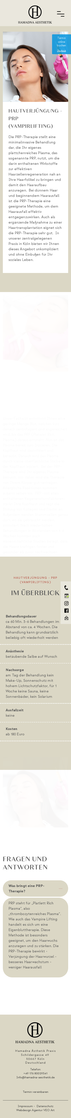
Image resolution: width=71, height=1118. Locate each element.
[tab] (35, 888)
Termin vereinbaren (35, 1092)
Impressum (26, 1106)
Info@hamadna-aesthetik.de (35, 1077)
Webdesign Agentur (29, 1110)
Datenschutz (45, 1106)
